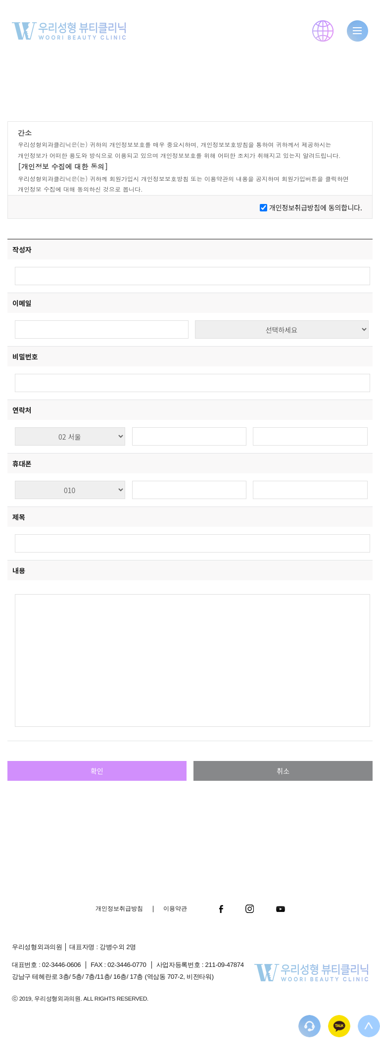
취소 (283, 771)
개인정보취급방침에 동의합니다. (315, 207)
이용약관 (175, 908)
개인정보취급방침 (119, 908)
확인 (97, 771)
